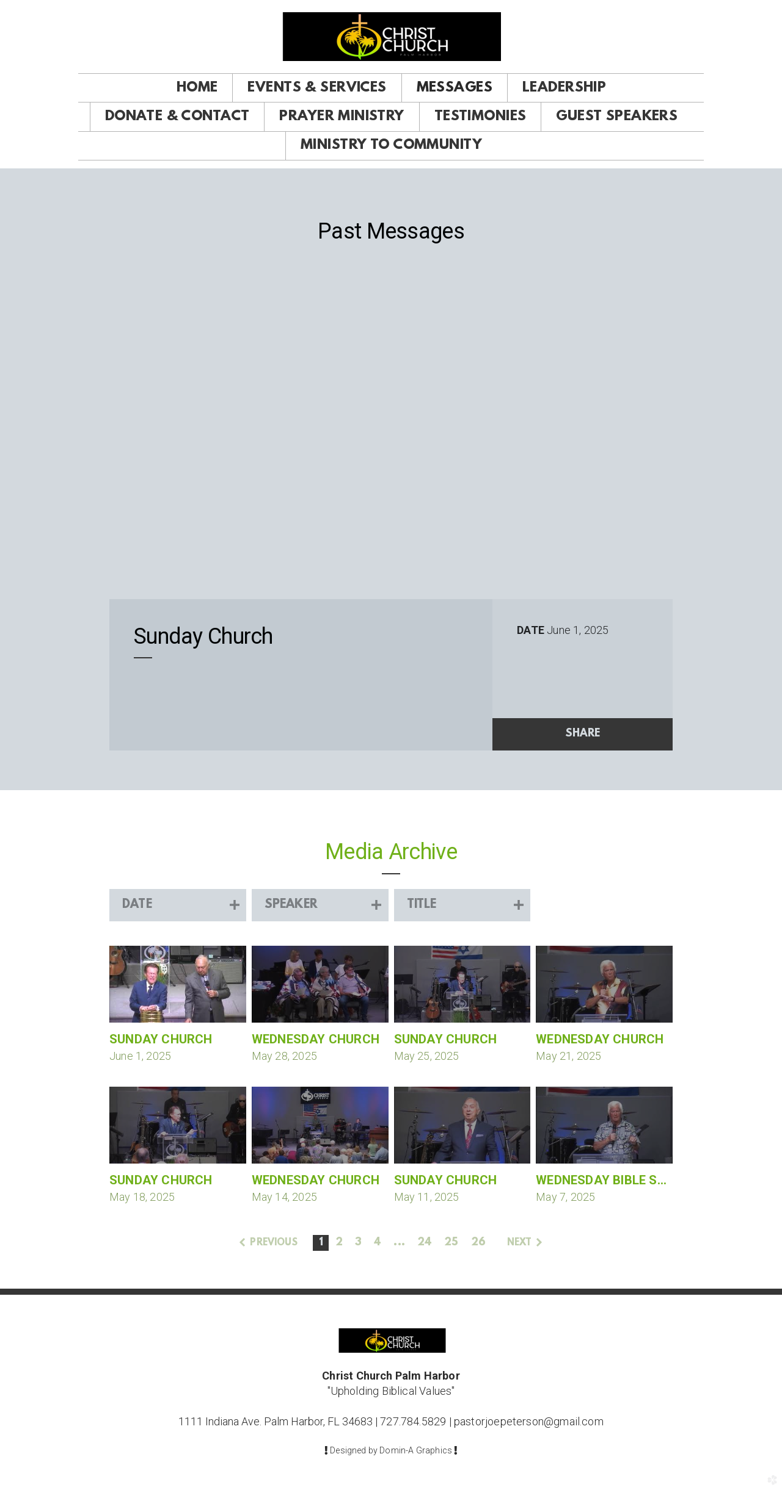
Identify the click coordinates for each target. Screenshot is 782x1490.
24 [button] (424, 1243)
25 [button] (451, 1243)
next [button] (519, 1242)
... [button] (398, 1243)
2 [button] (339, 1243)
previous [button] (273, 1242)
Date (530, 630)
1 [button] (321, 1243)
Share (583, 734)
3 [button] (358, 1243)
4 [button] (377, 1243)
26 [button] (478, 1243)
